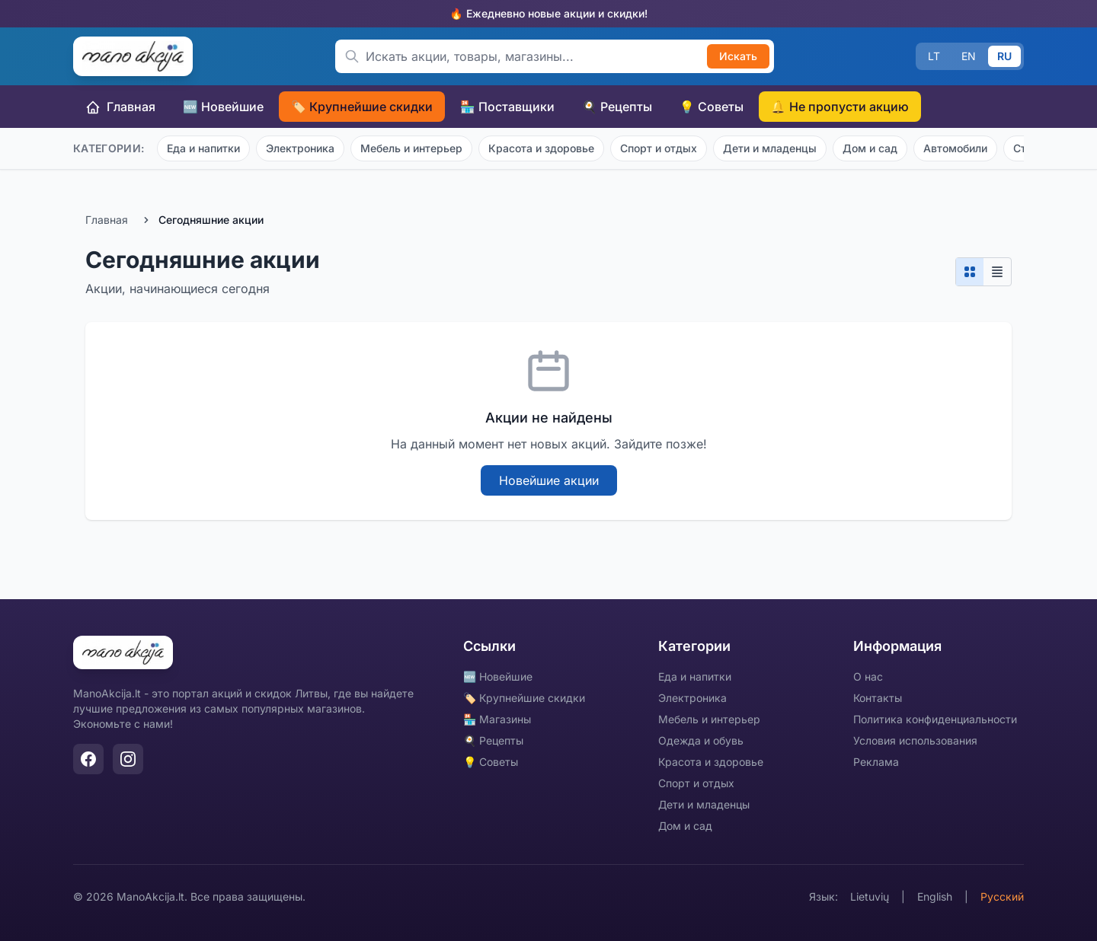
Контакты (877, 697)
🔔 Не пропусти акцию (840, 106)
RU (1004, 55)
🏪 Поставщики (507, 106)
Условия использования (915, 740)
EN (968, 55)
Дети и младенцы (770, 148)
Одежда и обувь (701, 740)
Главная (120, 107)
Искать (738, 55)
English (934, 896)
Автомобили (955, 148)
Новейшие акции (549, 480)
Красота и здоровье (541, 148)
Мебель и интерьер (411, 148)
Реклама (876, 761)
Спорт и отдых (658, 148)
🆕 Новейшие (223, 106)
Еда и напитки (203, 148)
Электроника (300, 148)
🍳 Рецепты (617, 106)
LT (934, 55)
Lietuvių (869, 896)
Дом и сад (870, 148)
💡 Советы (712, 106)
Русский (1002, 896)
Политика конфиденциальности (935, 719)
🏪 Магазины (497, 719)
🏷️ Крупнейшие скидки (362, 106)
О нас (868, 676)
